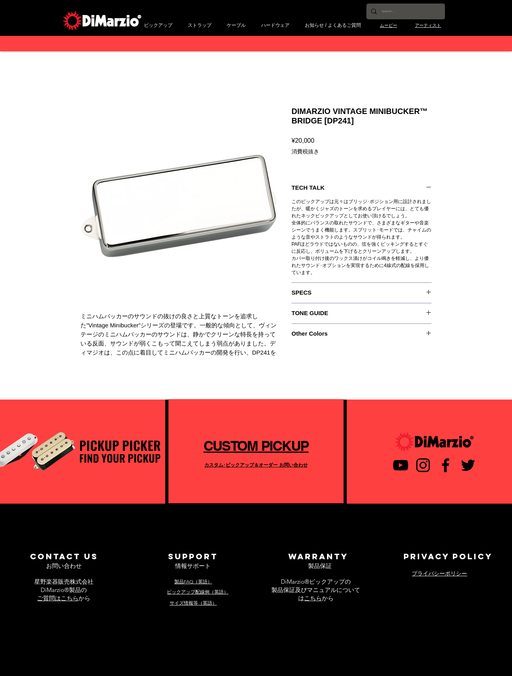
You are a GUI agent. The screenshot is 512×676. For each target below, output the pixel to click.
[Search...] (404, 11)
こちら (313, 598)
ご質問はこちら (57, 598)
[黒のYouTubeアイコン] (400, 465)
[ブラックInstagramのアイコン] (423, 465)
